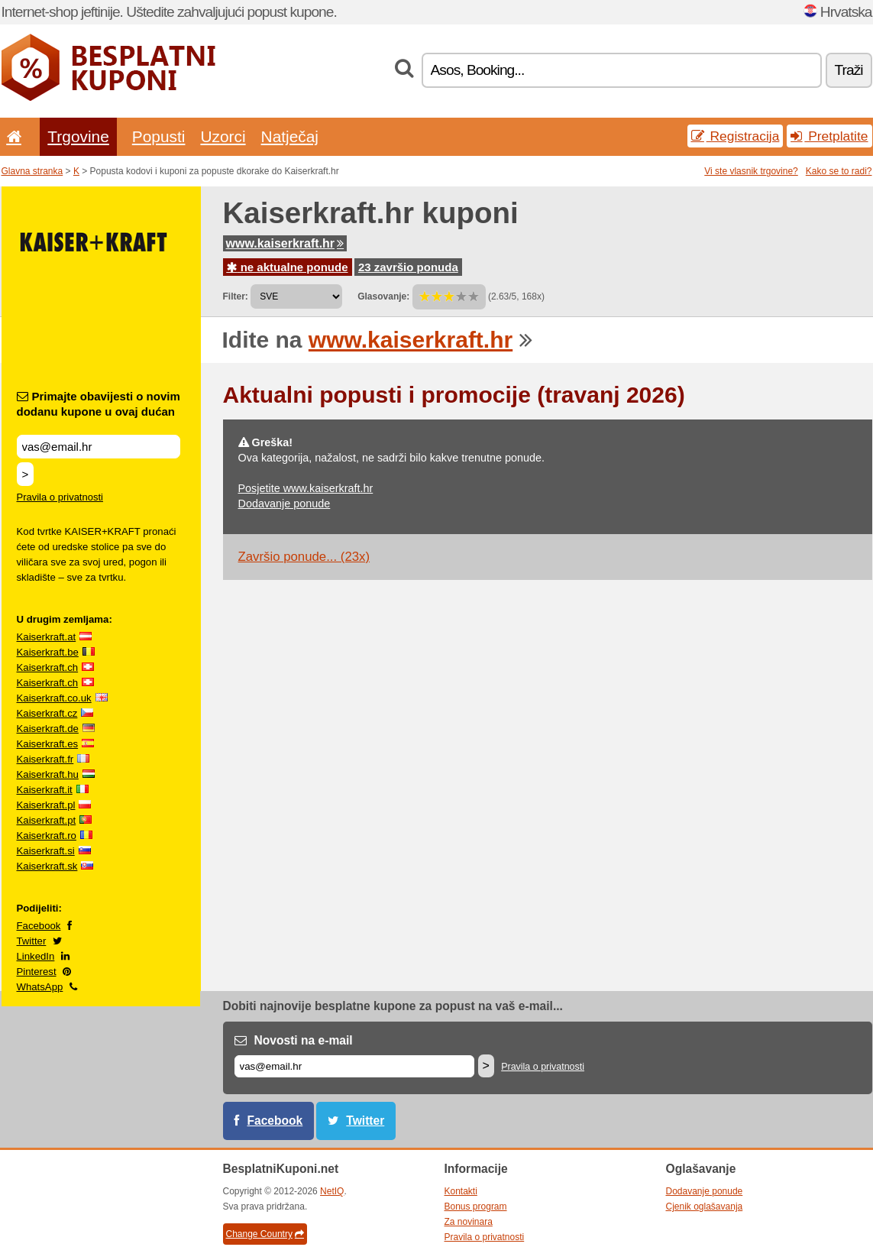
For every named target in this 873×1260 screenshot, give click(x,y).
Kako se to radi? (839, 171)
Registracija (735, 136)
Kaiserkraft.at (46, 637)
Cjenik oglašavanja (704, 1206)
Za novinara (469, 1221)
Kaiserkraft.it (45, 789)
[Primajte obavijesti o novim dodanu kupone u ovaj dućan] (98, 446)
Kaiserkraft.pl (46, 805)
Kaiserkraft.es (48, 744)
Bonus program (476, 1206)
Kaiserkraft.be (48, 652)
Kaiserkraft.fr (45, 759)
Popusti (159, 136)
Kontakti (461, 1191)
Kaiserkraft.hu (48, 774)
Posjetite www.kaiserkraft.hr (305, 488)
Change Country (265, 1234)
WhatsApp (40, 987)
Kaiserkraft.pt (46, 820)
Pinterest (37, 971)
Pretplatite (829, 136)
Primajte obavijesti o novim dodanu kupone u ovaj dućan (98, 404)
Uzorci (222, 136)
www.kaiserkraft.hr (285, 243)
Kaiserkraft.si (46, 851)
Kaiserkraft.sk (47, 866)
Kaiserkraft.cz (47, 713)
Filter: (235, 296)
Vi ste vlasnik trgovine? (751, 171)
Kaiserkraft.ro (46, 835)
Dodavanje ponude (284, 503)
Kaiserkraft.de (48, 728)
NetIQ (332, 1191)
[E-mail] (354, 1066)
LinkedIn (36, 956)
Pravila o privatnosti (60, 497)
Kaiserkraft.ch (48, 667)
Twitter (32, 941)
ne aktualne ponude (287, 267)
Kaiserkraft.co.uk (54, 698)
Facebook (39, 925)
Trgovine (77, 136)
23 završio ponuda (408, 267)
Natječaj (289, 136)
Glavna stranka (32, 171)
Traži (849, 70)
